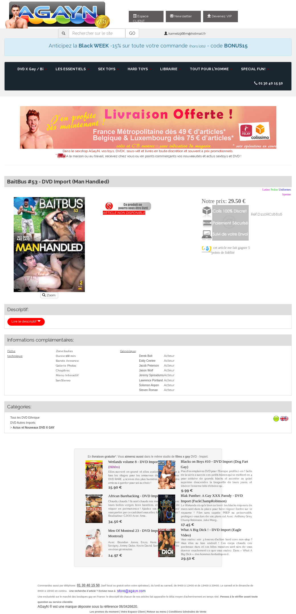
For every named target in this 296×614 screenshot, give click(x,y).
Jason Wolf (146, 370)
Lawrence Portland (151, 380)
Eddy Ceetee (147, 360)
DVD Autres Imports (22, 422)
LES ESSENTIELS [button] (72, 69)
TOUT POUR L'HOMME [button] (211, 69)
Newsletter (181, 16)
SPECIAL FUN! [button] (255, 69)
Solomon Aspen (149, 385)
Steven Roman (148, 390)
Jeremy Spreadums (151, 375)
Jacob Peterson (149, 365)
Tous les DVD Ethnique (25, 417)
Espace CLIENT (140, 18)
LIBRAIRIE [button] (170, 69)
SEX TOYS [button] (108, 69)
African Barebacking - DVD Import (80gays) (141, 496)
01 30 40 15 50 (268, 83)
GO (132, 33)
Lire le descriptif (26, 321)
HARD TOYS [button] (140, 69)
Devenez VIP (219, 16)
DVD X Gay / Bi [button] (32, 69)
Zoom (49, 295)
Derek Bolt (145, 355)
